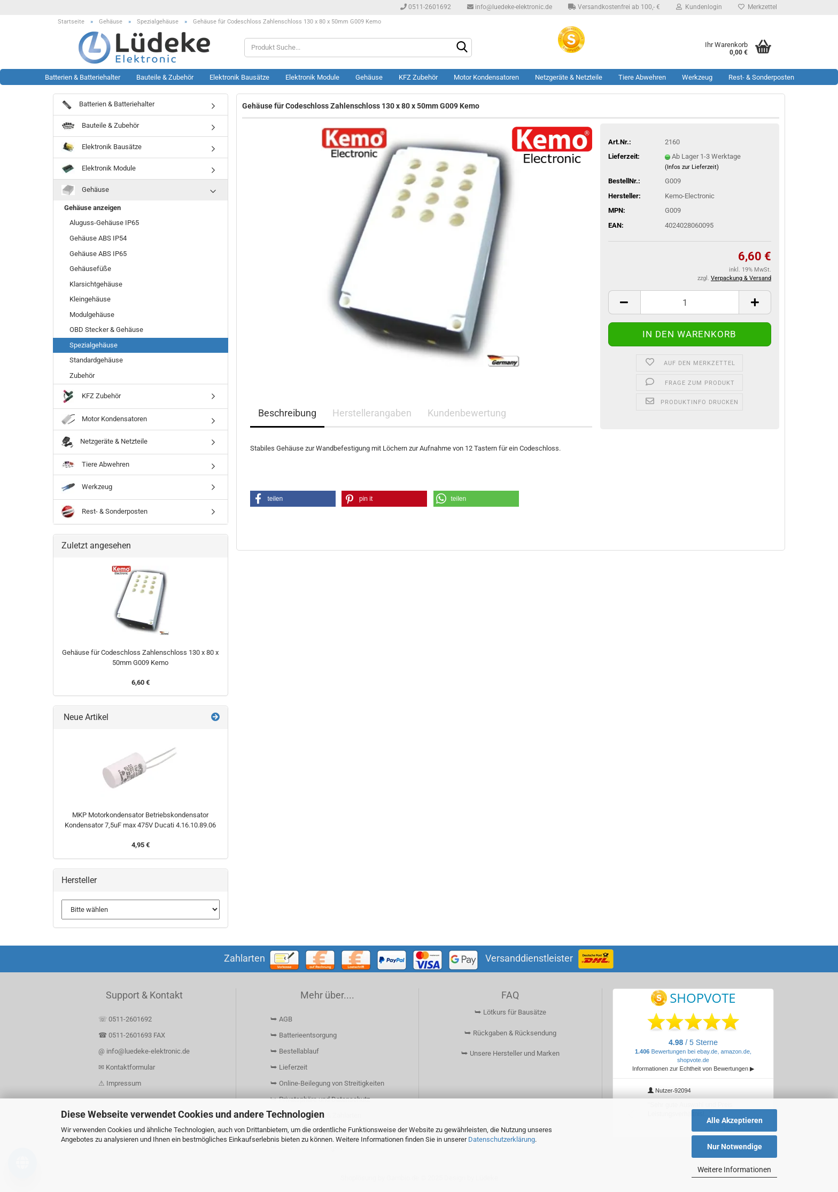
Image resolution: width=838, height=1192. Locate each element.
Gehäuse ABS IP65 (98, 254)
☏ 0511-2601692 (125, 1019)
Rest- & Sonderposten (761, 77)
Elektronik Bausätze (239, 77)
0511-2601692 (425, 7)
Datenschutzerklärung (501, 1139)
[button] (624, 302)
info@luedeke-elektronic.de (509, 7)
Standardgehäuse (96, 360)
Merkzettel (757, 7)
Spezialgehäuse (93, 345)
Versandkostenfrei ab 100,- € (614, 7)
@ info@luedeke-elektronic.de (144, 1051)
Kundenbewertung (467, 413)
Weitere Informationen (734, 1169)
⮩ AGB (281, 1019)
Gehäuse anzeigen (92, 208)
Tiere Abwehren (642, 77)
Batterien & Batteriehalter (82, 77)
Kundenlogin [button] (699, 7)
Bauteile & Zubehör (164, 77)
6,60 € (140, 682)
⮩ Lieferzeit (288, 1067)
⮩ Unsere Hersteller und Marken (510, 1053)
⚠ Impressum (119, 1083)
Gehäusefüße (90, 269)
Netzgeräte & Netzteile (568, 77)
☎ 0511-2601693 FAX (132, 1035)
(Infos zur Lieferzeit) (692, 167)
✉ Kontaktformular (126, 1067)
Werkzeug (697, 77)
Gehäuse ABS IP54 (98, 238)
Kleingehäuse (90, 299)
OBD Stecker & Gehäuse (106, 330)
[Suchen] (462, 48)
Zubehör (82, 375)
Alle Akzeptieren (735, 1120)
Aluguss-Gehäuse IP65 (104, 223)
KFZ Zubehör (418, 77)
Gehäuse (369, 77)
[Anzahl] (689, 302)
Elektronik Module (312, 77)
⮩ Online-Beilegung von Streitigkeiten (327, 1083)
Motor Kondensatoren (486, 77)
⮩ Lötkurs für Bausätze (510, 1012)
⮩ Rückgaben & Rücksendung (510, 1033)
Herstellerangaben (372, 413)
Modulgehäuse (91, 315)
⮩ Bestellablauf (294, 1051)
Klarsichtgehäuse (95, 284)
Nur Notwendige (734, 1146)
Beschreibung (287, 413)
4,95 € (140, 845)
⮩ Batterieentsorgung (303, 1035)
